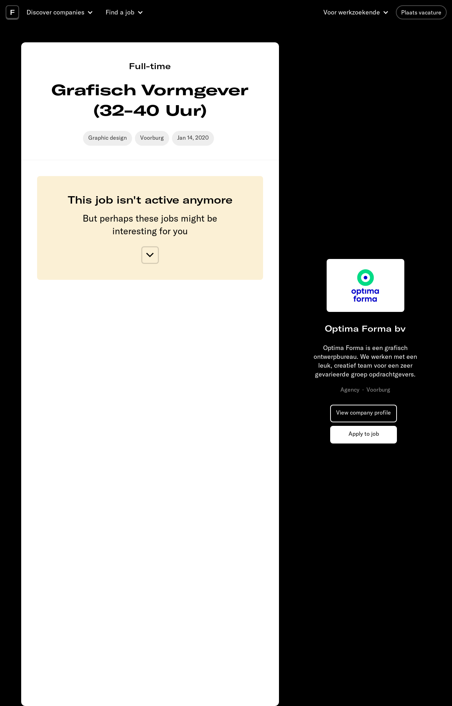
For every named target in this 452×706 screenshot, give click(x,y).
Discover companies (55, 12)
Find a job (120, 12)
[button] (60, 12)
